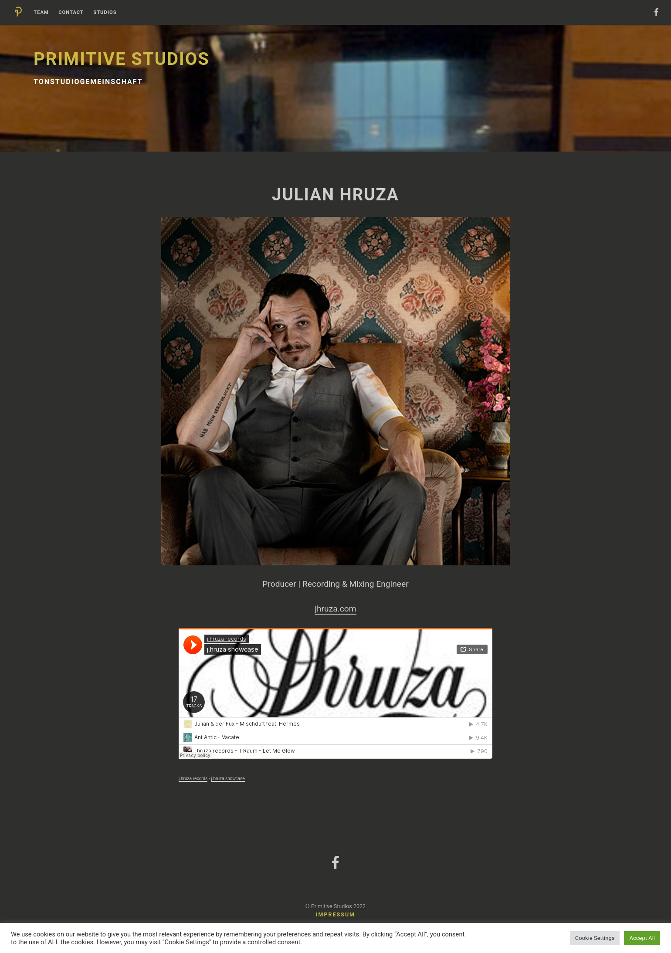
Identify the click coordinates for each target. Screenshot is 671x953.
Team (41, 12)
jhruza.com (335, 609)
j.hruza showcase (227, 778)
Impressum (335, 914)
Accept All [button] (642, 938)
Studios (104, 12)
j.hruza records (193, 778)
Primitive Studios (122, 59)
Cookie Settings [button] (595, 938)
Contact (71, 12)
